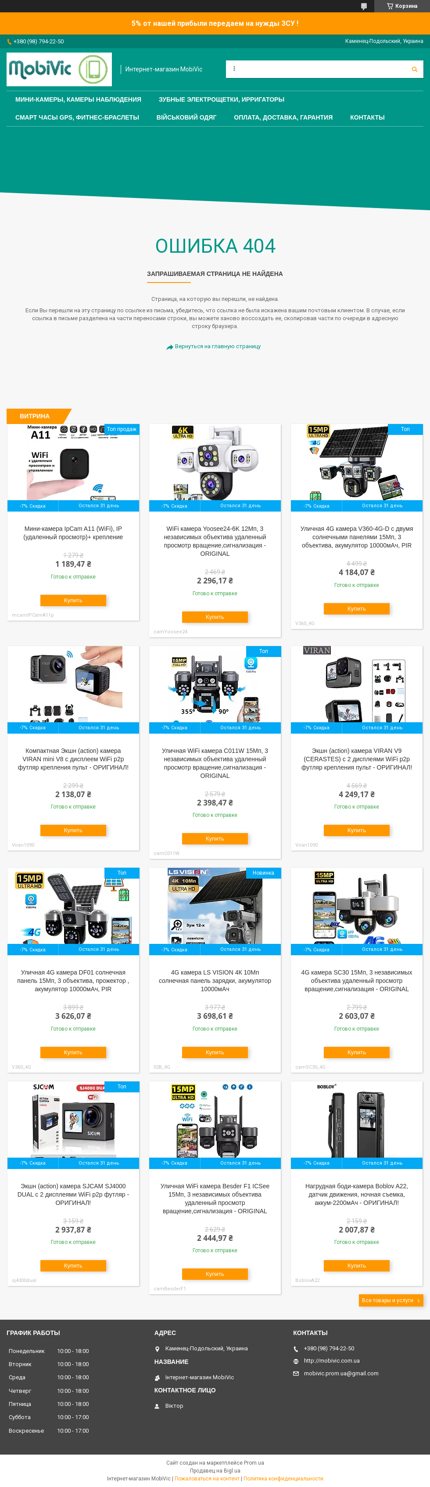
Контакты (367, 117)
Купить (73, 600)
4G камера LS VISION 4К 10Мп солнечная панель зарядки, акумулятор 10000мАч (215, 981)
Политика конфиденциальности (283, 1479)
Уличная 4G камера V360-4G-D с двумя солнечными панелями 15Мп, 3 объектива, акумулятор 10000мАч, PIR (357, 537)
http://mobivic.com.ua (332, 1360)
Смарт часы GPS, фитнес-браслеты (77, 117)
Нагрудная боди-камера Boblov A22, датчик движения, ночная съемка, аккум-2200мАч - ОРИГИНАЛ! (356, 1194)
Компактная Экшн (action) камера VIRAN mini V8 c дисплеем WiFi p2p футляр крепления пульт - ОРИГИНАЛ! (73, 759)
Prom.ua (254, 1463)
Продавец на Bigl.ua (215, 1471)
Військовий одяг (186, 117)
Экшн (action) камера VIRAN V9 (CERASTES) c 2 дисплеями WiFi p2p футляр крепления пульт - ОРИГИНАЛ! (356, 759)
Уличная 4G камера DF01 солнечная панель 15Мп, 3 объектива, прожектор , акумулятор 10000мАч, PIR (73, 981)
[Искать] (414, 69)
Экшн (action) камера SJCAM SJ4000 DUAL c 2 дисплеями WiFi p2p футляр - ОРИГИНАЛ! (73, 1194)
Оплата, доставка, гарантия (283, 117)
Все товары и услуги (387, 1300)
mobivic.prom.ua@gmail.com (341, 1373)
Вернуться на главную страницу (218, 346)
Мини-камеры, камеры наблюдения (78, 99)
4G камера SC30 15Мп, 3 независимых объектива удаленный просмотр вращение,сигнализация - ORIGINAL (356, 981)
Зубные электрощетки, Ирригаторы (221, 99)
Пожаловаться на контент (207, 1479)
